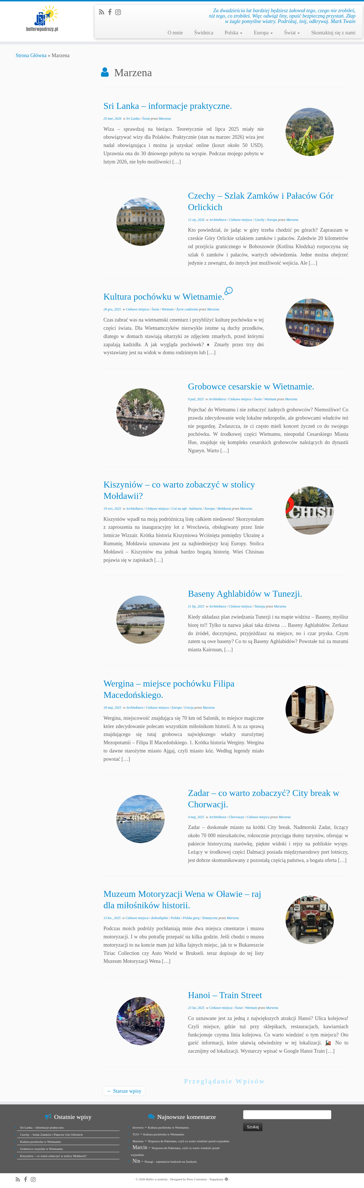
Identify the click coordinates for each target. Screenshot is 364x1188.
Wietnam (168, 309)
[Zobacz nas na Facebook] (111, 12)
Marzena (165, 119)
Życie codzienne (187, 309)
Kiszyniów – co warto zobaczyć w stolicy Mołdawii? (53, 1156)
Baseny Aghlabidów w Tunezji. (245, 593)
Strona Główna (31, 55)
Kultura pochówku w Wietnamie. (164, 296)
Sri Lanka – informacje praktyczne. (168, 106)
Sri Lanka (133, 119)
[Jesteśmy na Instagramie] (120, 12)
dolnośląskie (160, 918)
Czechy (260, 220)
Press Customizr (197, 1179)
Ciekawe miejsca (241, 220)
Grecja (189, 708)
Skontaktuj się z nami (333, 33)
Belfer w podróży (157, 1179)
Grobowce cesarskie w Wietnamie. (251, 386)
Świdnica (203, 33)
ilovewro (138, 1127)
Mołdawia (224, 509)
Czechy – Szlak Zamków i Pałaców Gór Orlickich (51, 1134)
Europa (263, 33)
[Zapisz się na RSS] (103, 12)
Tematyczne (210, 918)
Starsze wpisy (124, 1091)
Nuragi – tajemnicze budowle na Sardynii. (170, 1161)
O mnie (175, 33)
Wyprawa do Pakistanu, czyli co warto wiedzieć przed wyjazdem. (189, 1141)
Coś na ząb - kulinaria (187, 509)
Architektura (218, 220)
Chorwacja (237, 817)
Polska (234, 33)
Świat (292, 33)
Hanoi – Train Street (225, 995)
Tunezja (260, 606)
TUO (136, 1134)
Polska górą (191, 918)
